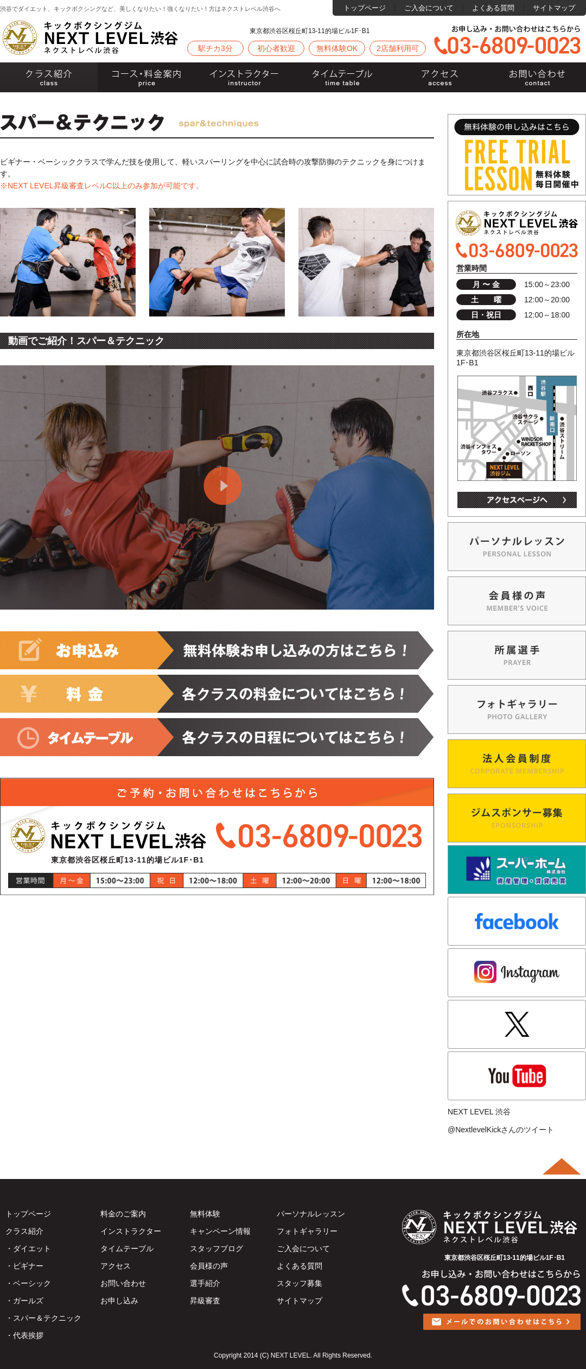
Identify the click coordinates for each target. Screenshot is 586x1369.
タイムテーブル (342, 77)
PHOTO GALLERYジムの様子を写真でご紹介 (517, 709)
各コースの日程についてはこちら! (217, 737)
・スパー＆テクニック (43, 1318)
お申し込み (119, 1300)
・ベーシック (28, 1283)
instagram (517, 972)
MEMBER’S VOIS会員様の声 (517, 600)
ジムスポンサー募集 (517, 818)
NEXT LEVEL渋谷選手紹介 (517, 655)
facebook (517, 921)
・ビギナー (24, 1266)
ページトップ (561, 1167)
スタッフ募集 (299, 1283)
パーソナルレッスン (311, 1213)
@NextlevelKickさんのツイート (501, 1129)
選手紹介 (205, 1283)
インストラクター (244, 77)
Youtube (517, 1075)
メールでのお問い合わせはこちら (502, 1330)
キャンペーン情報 (220, 1231)
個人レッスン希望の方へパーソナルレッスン (517, 546)
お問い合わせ (537, 77)
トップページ (364, 8)
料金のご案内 (146, 77)
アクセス (439, 77)
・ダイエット (28, 1248)
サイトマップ (554, 8)
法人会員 (517, 763)
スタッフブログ (216, 1248)
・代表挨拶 (24, 1335)
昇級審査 (205, 1300)
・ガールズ (24, 1300)
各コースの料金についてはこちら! (217, 694)
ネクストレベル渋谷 (91, 38)
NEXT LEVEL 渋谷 (479, 1111)
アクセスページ (517, 500)
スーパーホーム (517, 869)
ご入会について (429, 8)
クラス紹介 (49, 77)
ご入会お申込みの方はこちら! (217, 650)
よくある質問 (493, 8)
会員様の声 (209, 1266)
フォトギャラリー (307, 1231)
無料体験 (205, 1213)
